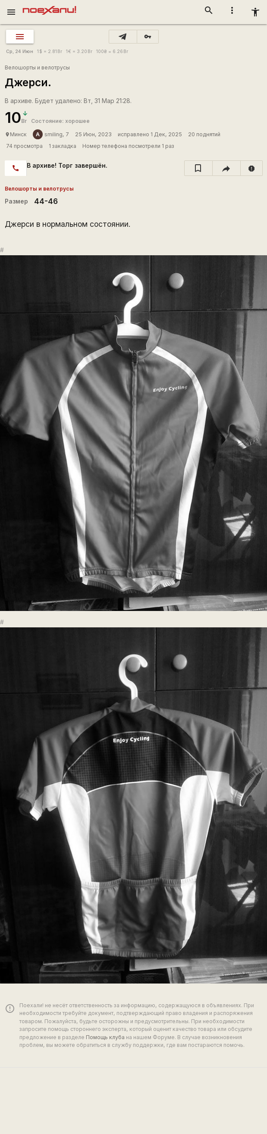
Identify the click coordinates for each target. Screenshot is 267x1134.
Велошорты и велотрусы (37, 67)
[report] (252, 168)
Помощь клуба (105, 1037)
